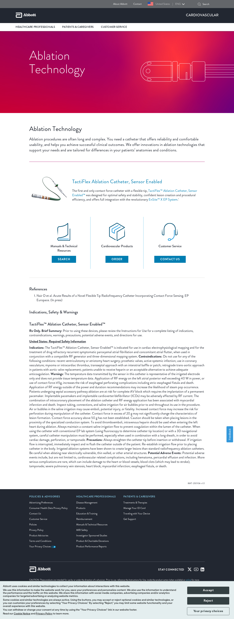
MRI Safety (82, 530)
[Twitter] (189, 570)
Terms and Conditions (40, 541)
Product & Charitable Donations (92, 541)
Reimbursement (84, 519)
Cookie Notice (22, 613)
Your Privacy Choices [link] (42, 546)
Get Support (129, 519)
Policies (33, 524)
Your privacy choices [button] (208, 611)
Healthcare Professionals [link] (35, 27)
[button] (199, 4)
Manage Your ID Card (134, 508)
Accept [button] (208, 590)
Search (64, 259)
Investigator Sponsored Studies (91, 535)
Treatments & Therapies (135, 502)
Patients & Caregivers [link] (78, 27)
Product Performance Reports (91, 546)
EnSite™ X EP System (163, 199)
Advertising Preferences (41, 502)
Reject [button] (208, 600)
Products (80, 508)
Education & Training (86, 513)
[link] (44, 498)
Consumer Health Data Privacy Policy (48, 508)
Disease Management (86, 502)
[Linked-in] (202, 570)
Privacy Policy (36, 530)
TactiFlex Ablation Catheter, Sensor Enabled (117, 181)
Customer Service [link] (114, 27)
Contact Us (170, 259)
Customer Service (38, 519)
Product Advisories (38, 535)
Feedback (229, 434)
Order (117, 259)
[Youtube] (196, 570)
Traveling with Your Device (136, 513)
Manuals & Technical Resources (91, 524)
